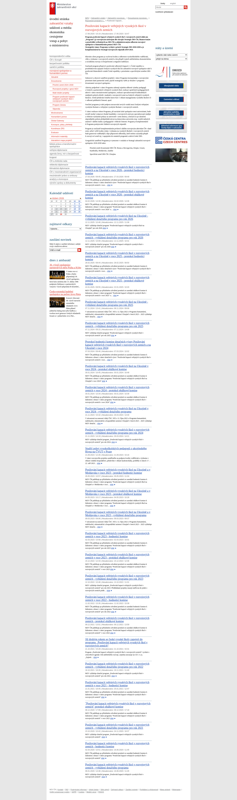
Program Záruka (59, 105)
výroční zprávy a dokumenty (63, 183)
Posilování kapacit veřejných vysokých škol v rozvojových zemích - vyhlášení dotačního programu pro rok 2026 (117, 236)
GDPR (73, 792)
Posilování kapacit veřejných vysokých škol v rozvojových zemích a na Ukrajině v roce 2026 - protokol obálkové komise (117, 194)
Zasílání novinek (132, 789)
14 (56, 209)
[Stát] (171, 55)
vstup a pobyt (59, 41)
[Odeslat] (79, 250)
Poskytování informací (79, 789)
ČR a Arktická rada (58, 161)
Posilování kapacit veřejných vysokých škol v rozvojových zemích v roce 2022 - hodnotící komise (117, 598)
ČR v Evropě (56, 60)
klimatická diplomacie (60, 168)
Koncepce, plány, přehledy (61, 125)
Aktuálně (54, 77)
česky (162, 3)
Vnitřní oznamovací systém (60, 792)
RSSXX (101, 792)
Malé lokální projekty (61, 93)
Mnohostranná (57, 113)
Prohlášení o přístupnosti (149, 789)
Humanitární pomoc (59, 117)
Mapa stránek (165, 789)
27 (52, 214)
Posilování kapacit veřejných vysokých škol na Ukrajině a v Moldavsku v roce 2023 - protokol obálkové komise (117, 492)
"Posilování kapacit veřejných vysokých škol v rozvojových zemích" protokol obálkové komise (117, 705)
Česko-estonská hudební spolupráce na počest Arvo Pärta (65, 292)
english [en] (173, 3)
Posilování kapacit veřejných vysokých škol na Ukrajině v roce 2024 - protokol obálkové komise (116, 368)
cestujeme (56, 36)
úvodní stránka (59, 19)
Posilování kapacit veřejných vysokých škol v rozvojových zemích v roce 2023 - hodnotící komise (117, 535)
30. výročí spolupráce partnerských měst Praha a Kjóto (65, 266)
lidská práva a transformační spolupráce (63, 145)
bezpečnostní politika (59, 63)
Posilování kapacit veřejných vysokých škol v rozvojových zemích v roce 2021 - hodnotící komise (117, 684)
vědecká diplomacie (59, 164)
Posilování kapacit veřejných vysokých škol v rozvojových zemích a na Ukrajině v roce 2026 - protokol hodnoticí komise (117, 170)
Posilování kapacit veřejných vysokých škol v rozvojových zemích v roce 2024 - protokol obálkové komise (117, 389)
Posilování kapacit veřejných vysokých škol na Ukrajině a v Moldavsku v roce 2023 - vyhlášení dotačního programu (117, 514)
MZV (87, 18)
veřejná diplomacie (58, 150)
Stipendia (56, 109)
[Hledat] (185, 7)
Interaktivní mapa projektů (61, 140)
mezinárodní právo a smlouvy (63, 175)
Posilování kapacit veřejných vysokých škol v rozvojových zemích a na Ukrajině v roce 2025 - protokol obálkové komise (117, 280)
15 (61, 209)
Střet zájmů (105, 789)
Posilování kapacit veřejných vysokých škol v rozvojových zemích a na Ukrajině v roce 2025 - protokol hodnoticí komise (117, 256)
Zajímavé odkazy (117, 789)
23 (66, 212)
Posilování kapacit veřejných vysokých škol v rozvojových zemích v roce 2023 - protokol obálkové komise (117, 556)
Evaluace (54, 132)
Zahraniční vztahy (98, 18)
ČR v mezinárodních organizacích (65, 172)
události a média (60, 28)
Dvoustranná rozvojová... (138, 18)
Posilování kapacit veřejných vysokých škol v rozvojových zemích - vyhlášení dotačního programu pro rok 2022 (117, 665)
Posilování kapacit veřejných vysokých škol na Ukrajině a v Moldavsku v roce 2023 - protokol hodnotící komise (117, 471)
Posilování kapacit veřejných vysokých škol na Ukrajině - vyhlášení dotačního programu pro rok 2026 (116, 217)
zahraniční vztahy (61, 23)
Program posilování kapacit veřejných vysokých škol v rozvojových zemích (64, 99)
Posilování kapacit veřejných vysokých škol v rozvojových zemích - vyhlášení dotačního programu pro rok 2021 (117, 726)
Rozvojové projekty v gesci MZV (65, 89)
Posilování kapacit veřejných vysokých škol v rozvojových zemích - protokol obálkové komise (117, 620)
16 (66, 209)
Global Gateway (57, 121)
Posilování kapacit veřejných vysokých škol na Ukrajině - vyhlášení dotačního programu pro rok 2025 (116, 303)
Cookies (81, 792)
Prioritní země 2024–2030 (63, 85)
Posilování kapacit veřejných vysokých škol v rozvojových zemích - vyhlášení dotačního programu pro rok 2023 (117, 577)
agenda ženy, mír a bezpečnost (64, 154)
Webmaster (176, 789)
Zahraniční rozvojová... (116, 18)
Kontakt (60, 789)
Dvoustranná (56, 81)
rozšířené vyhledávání (164, 12)
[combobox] (169, 7)
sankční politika (57, 67)
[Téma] (171, 59)
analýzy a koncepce (59, 179)
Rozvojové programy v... (95, 21)
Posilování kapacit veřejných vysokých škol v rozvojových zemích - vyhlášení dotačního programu (117, 766)
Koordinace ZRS (57, 129)
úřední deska (94, 789)
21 (56, 212)
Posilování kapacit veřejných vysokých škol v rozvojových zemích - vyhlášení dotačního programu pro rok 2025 (117, 325)
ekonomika (57, 32)
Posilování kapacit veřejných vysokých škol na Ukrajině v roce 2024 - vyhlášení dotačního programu (116, 410)
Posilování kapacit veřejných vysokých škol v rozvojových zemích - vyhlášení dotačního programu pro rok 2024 (117, 431)
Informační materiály (59, 136)
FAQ (66, 789)
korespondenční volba (60, 56)
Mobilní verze (91, 792)
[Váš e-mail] (64, 250)
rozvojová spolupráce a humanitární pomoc (60, 72)
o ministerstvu (59, 45)
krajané (53, 157)
